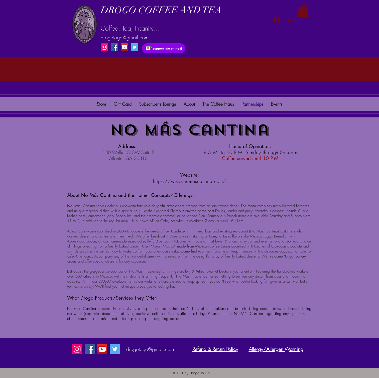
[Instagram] (104, 47)
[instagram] (134, 47)
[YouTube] (124, 47)
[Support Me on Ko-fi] (163, 48)
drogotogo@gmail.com (125, 37)
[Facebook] (114, 47)
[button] (303, 10)
